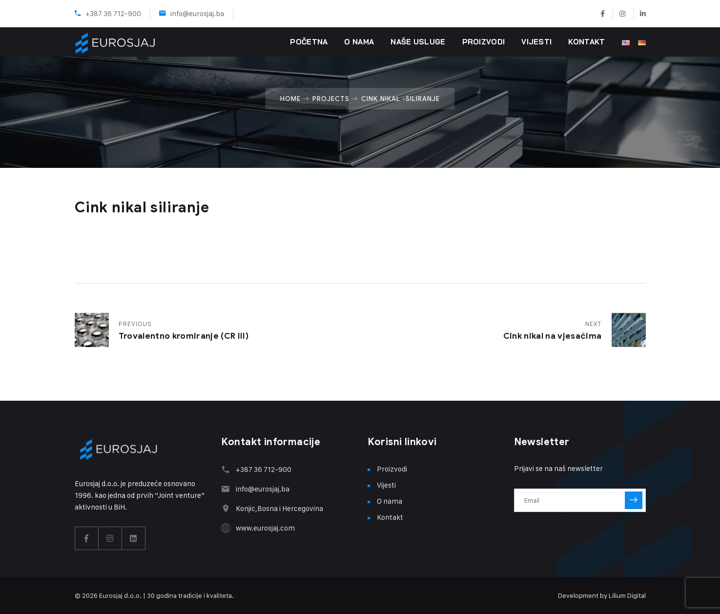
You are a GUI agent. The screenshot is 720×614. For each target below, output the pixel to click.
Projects (331, 98)
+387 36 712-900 (113, 13)
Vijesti (536, 41)
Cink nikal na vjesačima (552, 336)
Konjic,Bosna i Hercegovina (279, 508)
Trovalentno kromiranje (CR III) (184, 336)
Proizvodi (483, 41)
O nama (359, 41)
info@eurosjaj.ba (197, 13)
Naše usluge (418, 41)
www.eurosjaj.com (265, 527)
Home (290, 98)
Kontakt (586, 41)
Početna (309, 41)
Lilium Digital (627, 595)
